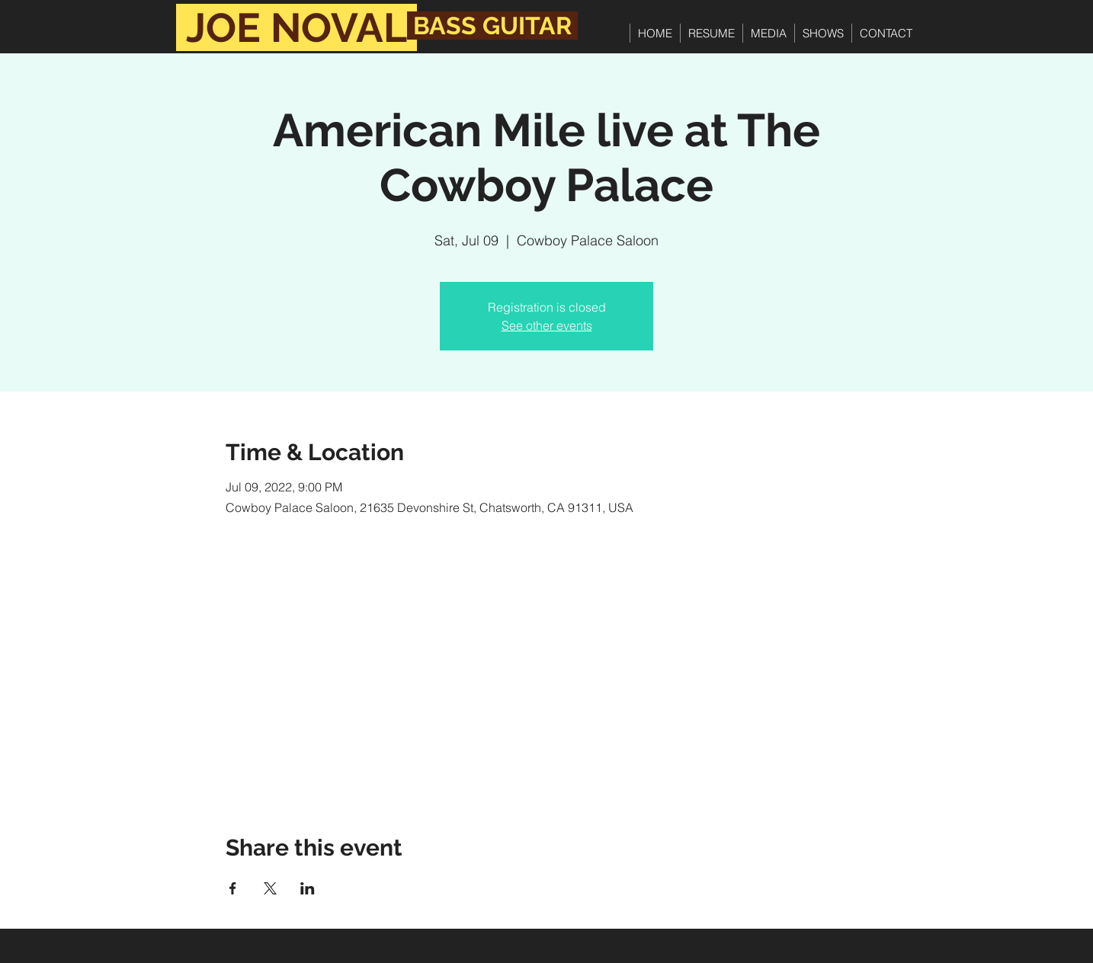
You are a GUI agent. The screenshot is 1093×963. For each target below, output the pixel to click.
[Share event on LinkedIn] (307, 888)
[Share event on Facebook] (233, 888)
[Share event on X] (270, 888)
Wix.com (528, 955)
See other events (547, 325)
